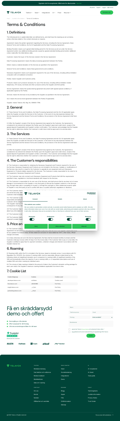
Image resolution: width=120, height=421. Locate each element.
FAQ (62, 398)
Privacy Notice (85, 329)
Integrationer (65, 376)
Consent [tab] (35, 199)
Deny (36, 226)
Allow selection (60, 226)
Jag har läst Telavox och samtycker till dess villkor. (88, 329)
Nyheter (36, 398)
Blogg (63, 391)
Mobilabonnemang (39, 369)
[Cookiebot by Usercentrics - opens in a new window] (88, 193)
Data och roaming (39, 383)
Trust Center (92, 401)
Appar (63, 394)
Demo (63, 379)
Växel (62, 369)
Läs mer (79, 3)
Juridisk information (18, 18)
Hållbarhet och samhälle (41, 401)
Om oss (36, 391)
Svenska (110, 7)
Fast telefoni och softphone (42, 372)
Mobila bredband (39, 376)
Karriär (36, 394)
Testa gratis (91, 376)
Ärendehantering (66, 372)
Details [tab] (60, 199)
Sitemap (63, 405)
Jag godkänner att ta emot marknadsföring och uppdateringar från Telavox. (90, 332)
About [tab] (85, 199)
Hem (8, 18)
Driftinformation (66, 401)
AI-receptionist (92, 369)
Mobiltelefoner (38, 379)
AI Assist (90, 372)
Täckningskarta (92, 391)
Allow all (83, 226)
